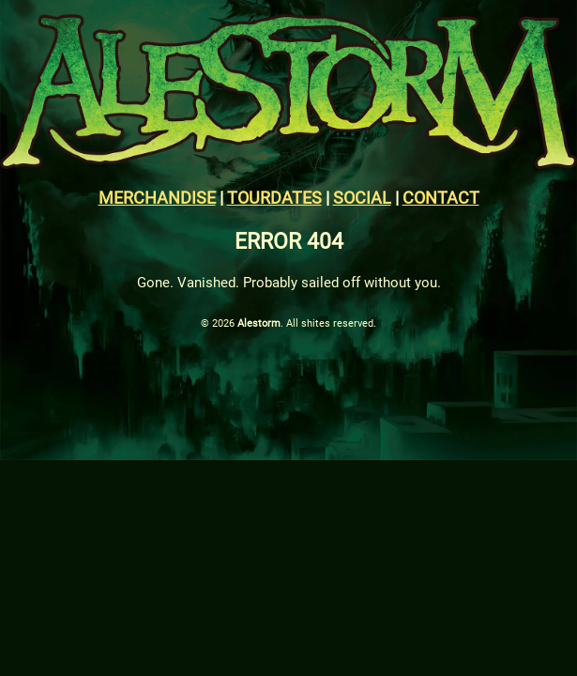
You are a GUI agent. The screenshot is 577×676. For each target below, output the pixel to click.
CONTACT (440, 197)
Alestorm (259, 323)
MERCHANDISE (157, 197)
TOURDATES (274, 197)
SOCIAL (362, 197)
